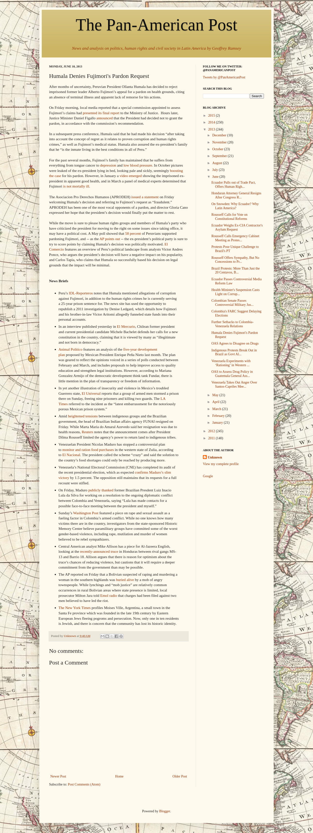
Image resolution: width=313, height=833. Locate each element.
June (215, 176)
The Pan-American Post (156, 24)
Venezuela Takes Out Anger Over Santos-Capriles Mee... (234, 384)
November (220, 142)
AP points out (109, 239)
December (219, 135)
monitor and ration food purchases (88, 450)
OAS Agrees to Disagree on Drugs (235, 343)
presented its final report (101, 113)
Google (208, 476)
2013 (212, 129)
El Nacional (71, 455)
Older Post (180, 776)
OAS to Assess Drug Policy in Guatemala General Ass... (232, 374)
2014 (212, 122)
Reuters (87, 432)
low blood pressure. (138, 165)
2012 (212, 431)
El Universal (91, 393)
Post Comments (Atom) (84, 784)
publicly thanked (101, 490)
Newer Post (58, 776)
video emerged (131, 176)
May (215, 395)
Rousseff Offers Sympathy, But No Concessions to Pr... (235, 260)
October (218, 149)
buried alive (125, 580)
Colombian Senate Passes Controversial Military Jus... (232, 303)
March (217, 409)
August (217, 163)
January (218, 422)
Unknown (215, 457)
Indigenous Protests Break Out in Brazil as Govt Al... (234, 352)
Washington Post (86, 513)
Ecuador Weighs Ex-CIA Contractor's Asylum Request (237, 227)
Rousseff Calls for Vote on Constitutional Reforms (229, 217)
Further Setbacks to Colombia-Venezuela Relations (232, 324)
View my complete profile (221, 464)
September (220, 156)
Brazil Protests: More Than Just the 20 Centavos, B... (235, 270)
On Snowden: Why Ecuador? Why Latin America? (235, 206)
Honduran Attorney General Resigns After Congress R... (236, 195)
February (218, 416)
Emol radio (108, 595)
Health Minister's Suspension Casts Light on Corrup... (235, 292)
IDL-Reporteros (81, 293)
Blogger (164, 811)
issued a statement (145, 197)
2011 (212, 438)
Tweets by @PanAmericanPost (224, 77)
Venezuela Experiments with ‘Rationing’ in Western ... (230, 363)
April (216, 402)
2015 (212, 115)
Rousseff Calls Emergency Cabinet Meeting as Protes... (235, 238)
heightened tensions (83, 416)
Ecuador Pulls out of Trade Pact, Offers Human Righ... (233, 184)
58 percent (133, 233)
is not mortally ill (76, 186)
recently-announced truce (99, 551)
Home (119, 776)
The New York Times (75, 608)
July (215, 170)
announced (104, 118)
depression (108, 165)
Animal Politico (71, 349)
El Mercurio (126, 326)
